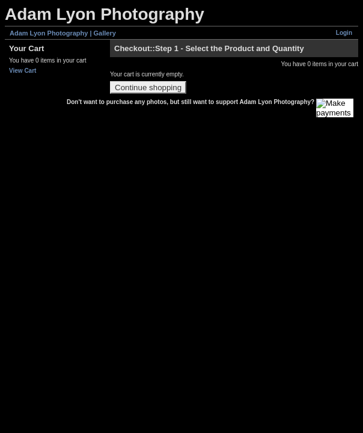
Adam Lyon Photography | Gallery (63, 33)
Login (344, 32)
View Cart (22, 70)
